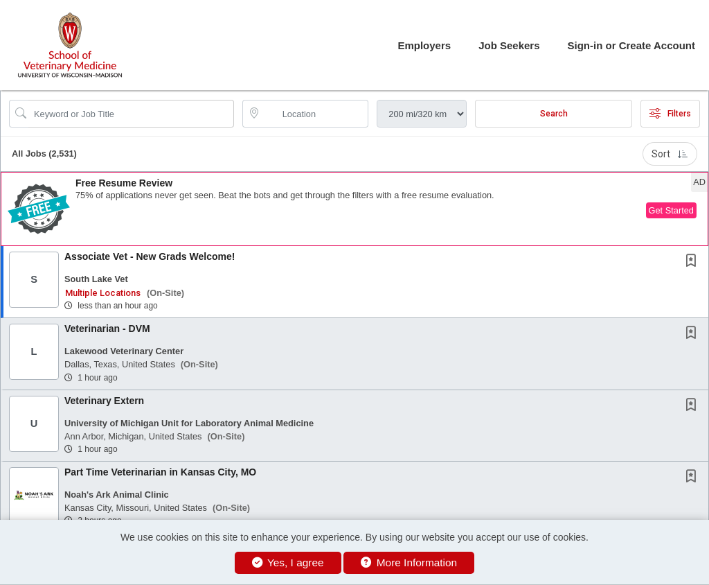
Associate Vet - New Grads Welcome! (149, 256)
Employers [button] (424, 45)
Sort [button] (670, 153)
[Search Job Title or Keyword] (131, 114)
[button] (354, 209)
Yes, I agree (288, 562)
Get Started (671, 210)
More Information (409, 562)
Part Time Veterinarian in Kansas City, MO (160, 472)
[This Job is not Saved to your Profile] (694, 262)
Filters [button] (670, 113)
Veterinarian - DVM (107, 328)
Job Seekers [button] (508, 45)
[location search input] (315, 114)
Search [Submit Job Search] (554, 114)
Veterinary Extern (104, 400)
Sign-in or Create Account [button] (631, 45)
